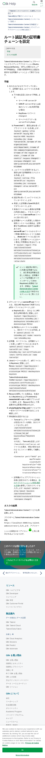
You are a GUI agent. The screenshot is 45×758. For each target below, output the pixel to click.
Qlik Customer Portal (14, 601)
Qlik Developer (12, 591)
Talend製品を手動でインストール (19, 16)
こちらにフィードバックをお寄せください (22, 559)
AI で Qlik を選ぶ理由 (14, 671)
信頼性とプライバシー (14, 664)
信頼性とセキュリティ (14, 661)
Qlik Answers (11, 640)
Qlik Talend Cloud (13, 623)
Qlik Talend (10, 620)
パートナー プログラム (15, 713)
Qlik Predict (10, 643)
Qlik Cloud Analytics (14, 636)
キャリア (9, 716)
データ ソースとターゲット (16, 681)
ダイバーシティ (12, 706)
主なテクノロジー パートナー (17, 678)
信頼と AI (9, 668)
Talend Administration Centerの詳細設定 (22, 24)
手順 (8, 51)
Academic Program (14, 709)
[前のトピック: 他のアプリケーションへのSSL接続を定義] (12, 570)
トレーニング (11, 594)
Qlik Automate (12, 646)
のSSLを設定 (29, 287)
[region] (22, 741)
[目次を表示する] (5, 11)
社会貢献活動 (11, 703)
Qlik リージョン (12, 685)
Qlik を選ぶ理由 (12, 658)
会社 (7, 696)
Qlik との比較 (11, 674)
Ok (22, 750)
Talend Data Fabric (13, 626)
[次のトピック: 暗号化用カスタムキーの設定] (33, 570)
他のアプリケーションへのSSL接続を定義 (27, 481)
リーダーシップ (12, 699)
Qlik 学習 (9, 598)
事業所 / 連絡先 (12, 723)
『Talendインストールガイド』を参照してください (24, 12)
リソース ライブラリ (14, 605)
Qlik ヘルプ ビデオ (13, 588)
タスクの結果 (12, 55)
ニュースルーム (12, 719)
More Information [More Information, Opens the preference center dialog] (22, 755)
